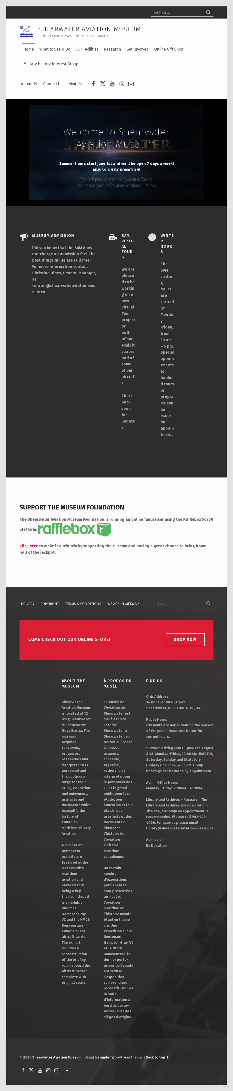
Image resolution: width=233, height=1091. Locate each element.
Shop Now (185, 639)
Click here (29, 546)
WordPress (120, 1057)
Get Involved (137, 49)
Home (28, 49)
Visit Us (75, 84)
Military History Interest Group (50, 64)
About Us (29, 84)
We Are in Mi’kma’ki (124, 603)
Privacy (27, 603)
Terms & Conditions (83, 603)
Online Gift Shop (168, 49)
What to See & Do (54, 49)
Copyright (50, 603)
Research (112, 49)
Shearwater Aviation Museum (56, 1057)
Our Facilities (87, 49)
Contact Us (52, 84)
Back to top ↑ (157, 1057)
